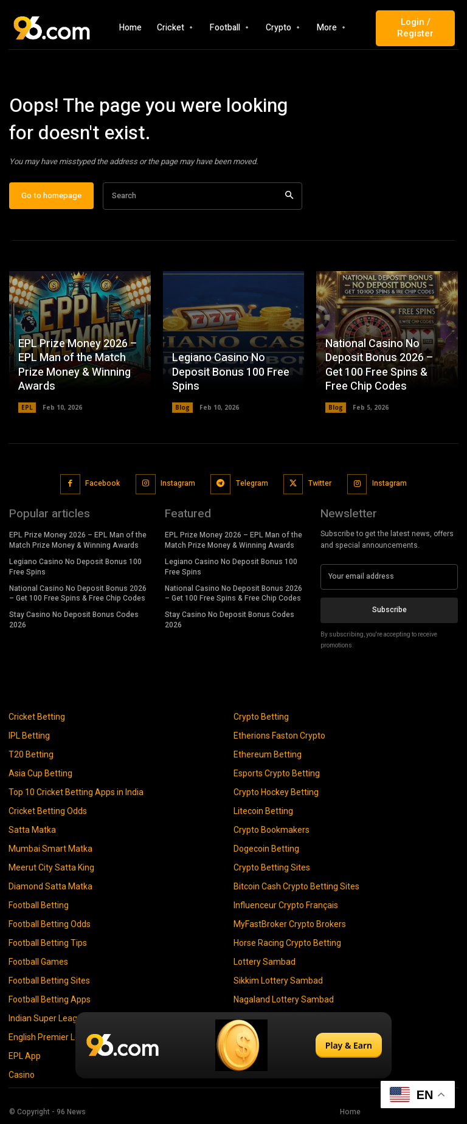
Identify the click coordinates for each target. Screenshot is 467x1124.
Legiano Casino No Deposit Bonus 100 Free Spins (230, 372)
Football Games (38, 962)
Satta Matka (32, 830)
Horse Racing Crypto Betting (287, 943)
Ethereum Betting (268, 754)
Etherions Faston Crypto (279, 735)
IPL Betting (29, 735)
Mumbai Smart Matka (50, 848)
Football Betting (39, 905)
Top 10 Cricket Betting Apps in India (76, 792)
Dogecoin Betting (266, 848)
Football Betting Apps (50, 999)
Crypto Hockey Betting (276, 792)
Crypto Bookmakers (272, 830)
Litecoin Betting (263, 811)
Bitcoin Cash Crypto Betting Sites (296, 886)
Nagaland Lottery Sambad (284, 999)
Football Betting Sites (49, 980)
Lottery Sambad (265, 962)
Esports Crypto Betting (277, 773)
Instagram (178, 483)
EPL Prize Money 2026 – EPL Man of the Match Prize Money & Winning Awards (77, 365)
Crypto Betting (261, 717)
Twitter (319, 483)
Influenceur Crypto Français (286, 905)
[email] (389, 577)
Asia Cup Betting (40, 773)
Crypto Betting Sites (272, 867)
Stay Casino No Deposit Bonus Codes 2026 (74, 619)
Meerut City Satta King (51, 867)
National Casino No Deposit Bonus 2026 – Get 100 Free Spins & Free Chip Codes (379, 365)
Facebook (102, 483)
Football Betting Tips (48, 943)
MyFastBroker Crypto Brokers (290, 924)
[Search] (289, 196)
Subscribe (389, 609)
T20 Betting (31, 754)
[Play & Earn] (233, 1045)
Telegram (251, 483)
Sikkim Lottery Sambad (278, 980)
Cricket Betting (37, 717)
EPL (27, 408)
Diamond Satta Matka (50, 886)
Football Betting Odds (50, 924)
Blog (182, 408)
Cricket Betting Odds (48, 811)
